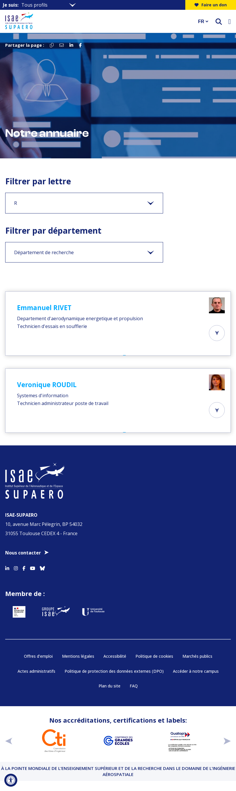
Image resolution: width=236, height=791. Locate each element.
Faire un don (211, 5)
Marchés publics (197, 656)
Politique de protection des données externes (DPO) (114, 671)
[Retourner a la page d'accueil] (97, 21)
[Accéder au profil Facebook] (23, 567)
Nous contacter (23, 553)
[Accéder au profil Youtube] (32, 567)
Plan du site (109, 686)
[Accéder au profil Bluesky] (42, 567)
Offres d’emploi (38, 656)
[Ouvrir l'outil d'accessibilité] (10, 780)
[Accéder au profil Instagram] (16, 567)
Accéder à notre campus (196, 671)
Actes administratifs (36, 671)
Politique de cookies (154, 656)
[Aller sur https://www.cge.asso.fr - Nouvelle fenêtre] (118, 740)
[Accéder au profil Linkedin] (7, 567)
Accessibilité (114, 656)
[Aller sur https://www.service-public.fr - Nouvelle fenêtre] (19, 612)
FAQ (134, 686)
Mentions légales (78, 656)
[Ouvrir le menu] (229, 21)
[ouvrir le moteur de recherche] (219, 21)
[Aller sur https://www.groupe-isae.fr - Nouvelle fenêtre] (56, 612)
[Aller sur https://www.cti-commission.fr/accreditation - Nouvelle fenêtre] (54, 740)
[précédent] (8, 741)
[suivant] (227, 741)
